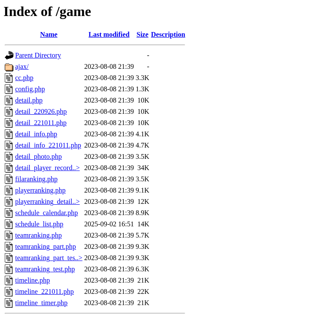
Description (168, 34)
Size (143, 34)
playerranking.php (40, 190)
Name (48, 34)
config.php (30, 89)
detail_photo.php (38, 156)
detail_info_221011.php (48, 145)
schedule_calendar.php (46, 212)
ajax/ (22, 66)
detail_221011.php (41, 122)
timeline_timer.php (41, 302)
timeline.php (32, 280)
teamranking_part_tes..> (49, 257)
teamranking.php (38, 235)
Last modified (109, 34)
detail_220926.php (41, 111)
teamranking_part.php (45, 246)
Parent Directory (38, 55)
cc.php (24, 77)
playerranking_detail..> (47, 201)
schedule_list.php (39, 224)
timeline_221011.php (44, 291)
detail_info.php (36, 134)
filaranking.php (36, 179)
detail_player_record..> (47, 167)
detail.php (29, 100)
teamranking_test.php (45, 269)
